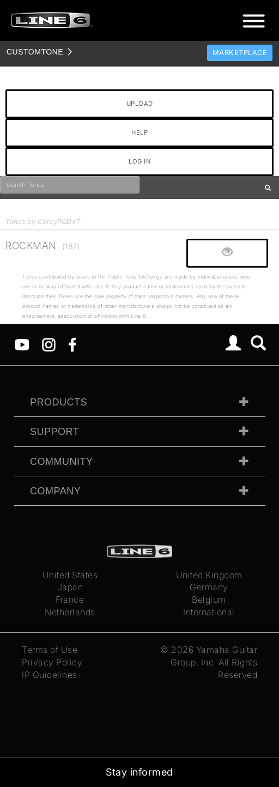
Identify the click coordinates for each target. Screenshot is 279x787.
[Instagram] (48, 343)
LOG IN (139, 161)
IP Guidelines (49, 674)
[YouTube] (22, 343)
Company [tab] (55, 491)
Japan (70, 587)
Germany (209, 587)
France (70, 599)
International (209, 612)
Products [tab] (58, 402)
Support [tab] (54, 431)
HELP (139, 132)
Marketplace (240, 53)
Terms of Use (49, 649)
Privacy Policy (52, 662)
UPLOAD (139, 103)
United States (70, 575)
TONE (35, 51)
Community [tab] (61, 461)
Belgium (209, 599)
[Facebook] (72, 343)
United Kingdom (209, 575)
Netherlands (70, 612)
